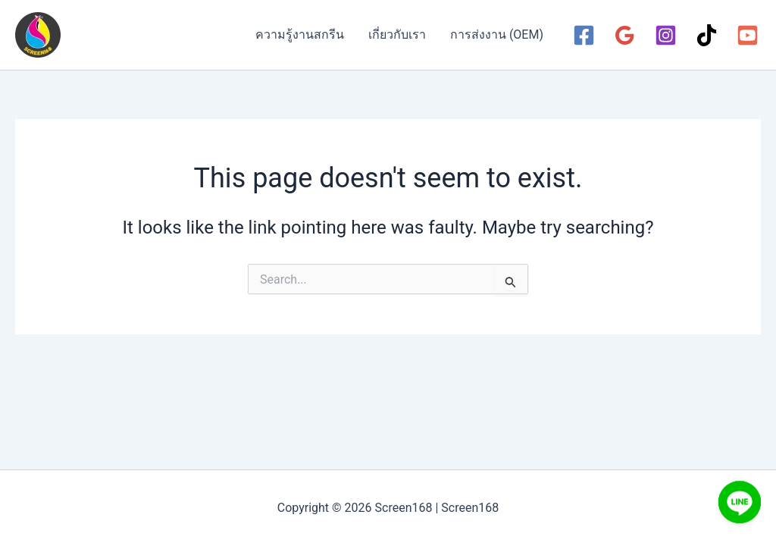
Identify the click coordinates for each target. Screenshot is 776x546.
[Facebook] (584, 35)
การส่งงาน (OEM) (496, 34)
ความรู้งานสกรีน (299, 34)
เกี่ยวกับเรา (397, 34)
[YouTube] (747, 35)
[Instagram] (665, 35)
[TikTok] (706, 35)
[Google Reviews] (625, 35)
